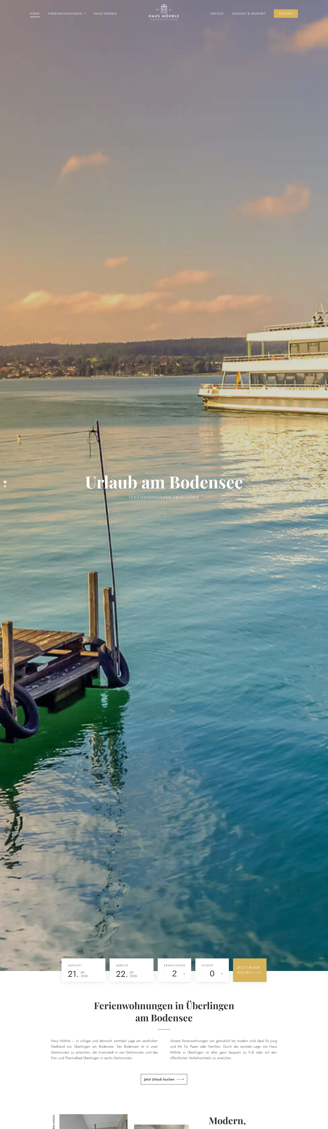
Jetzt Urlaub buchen (159, 1079)
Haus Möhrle (105, 13)
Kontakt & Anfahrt (249, 13)
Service (217, 13)
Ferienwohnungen (65, 13)
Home (35, 13)
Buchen (286, 13)
